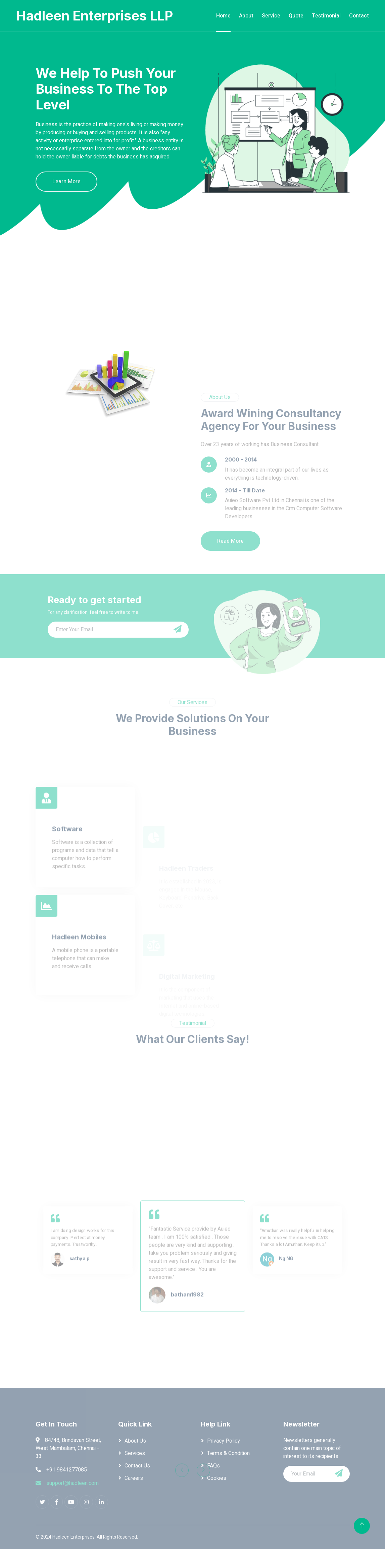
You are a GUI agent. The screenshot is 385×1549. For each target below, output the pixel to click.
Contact (359, 16)
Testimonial (326, 16)
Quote (296, 16)
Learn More (66, 182)
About (246, 16)
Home (223, 16)
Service (271, 16)
